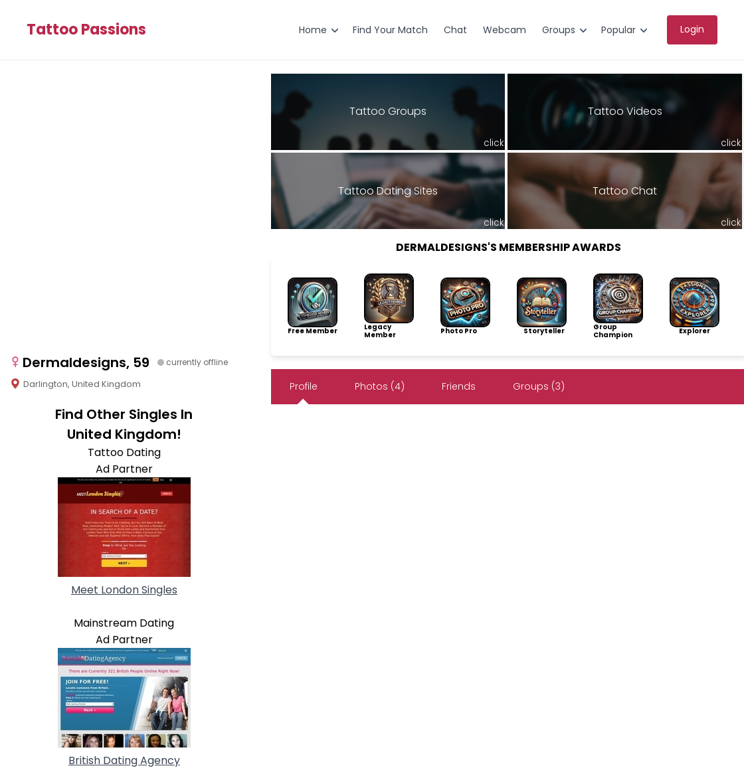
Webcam (504, 30)
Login (692, 29)
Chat (455, 30)
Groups (558, 30)
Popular (618, 30)
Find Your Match (390, 30)
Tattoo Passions (86, 30)
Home (313, 30)
